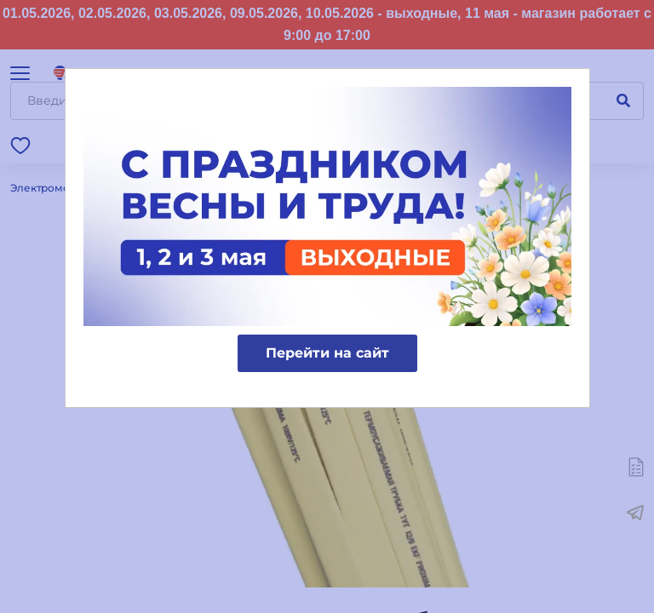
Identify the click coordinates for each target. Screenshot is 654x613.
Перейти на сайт (327, 353)
